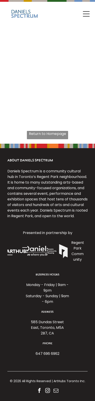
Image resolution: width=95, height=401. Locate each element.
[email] (55, 391)
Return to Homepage (47, 133)
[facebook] (39, 391)
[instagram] (47, 391)
